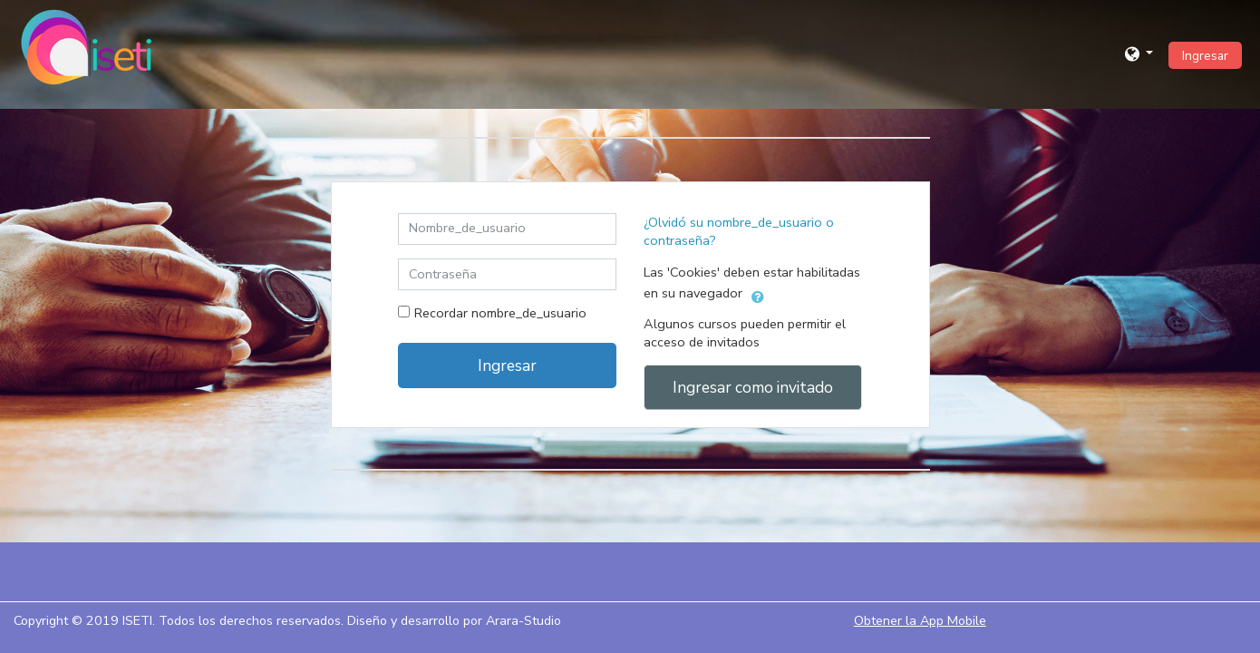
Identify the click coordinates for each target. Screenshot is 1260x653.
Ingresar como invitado (753, 387)
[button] (1139, 54)
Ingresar (1205, 55)
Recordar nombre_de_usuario (500, 313)
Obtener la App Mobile (920, 620)
